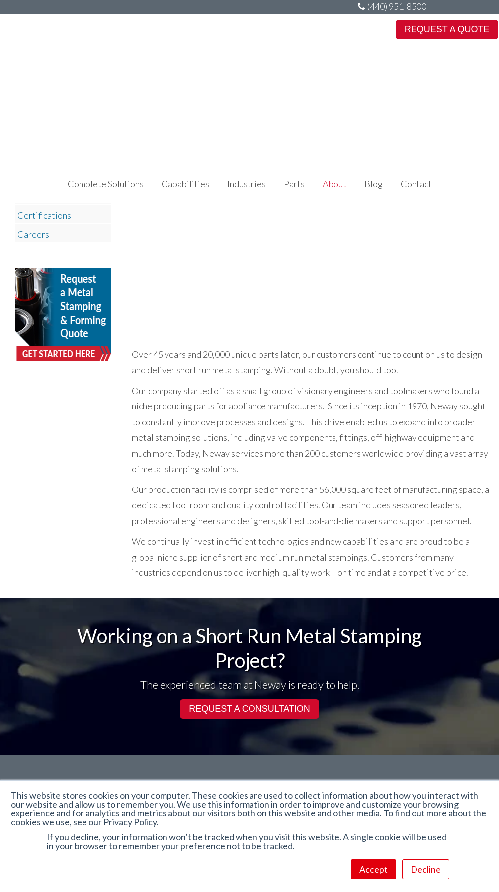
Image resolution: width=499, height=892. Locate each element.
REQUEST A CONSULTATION (249, 709)
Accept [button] (373, 869)
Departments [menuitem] (43, 196)
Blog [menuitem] (373, 75)
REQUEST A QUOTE (447, 29)
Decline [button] (426, 869)
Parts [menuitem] (294, 75)
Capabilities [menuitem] (185, 75)
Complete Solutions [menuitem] (106, 75)
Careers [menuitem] (33, 234)
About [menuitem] (334, 75)
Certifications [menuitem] (44, 215)
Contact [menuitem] (416, 75)
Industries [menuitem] (246, 75)
